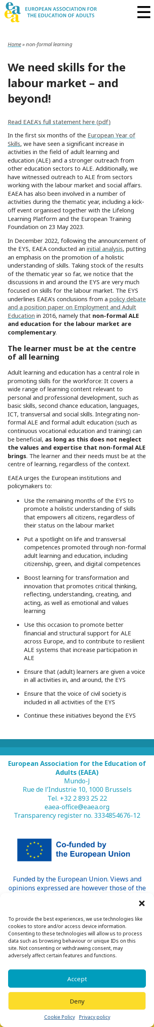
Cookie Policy (59, 1017)
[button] (142, 903)
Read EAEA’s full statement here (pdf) (59, 122)
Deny (77, 1001)
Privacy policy (94, 1017)
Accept (77, 979)
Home (14, 44)
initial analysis (105, 248)
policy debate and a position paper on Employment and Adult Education (77, 307)
